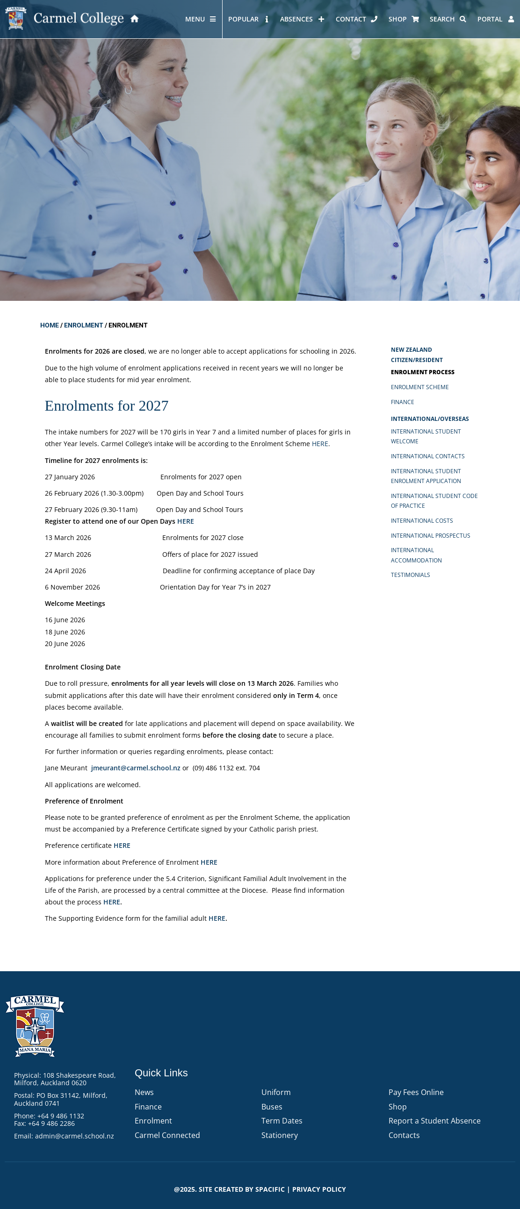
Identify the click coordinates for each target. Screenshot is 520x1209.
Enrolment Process (423, 372)
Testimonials (410, 575)
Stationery (279, 1135)
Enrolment (83, 325)
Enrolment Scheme (420, 387)
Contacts (404, 1135)
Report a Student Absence (435, 1121)
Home (49, 325)
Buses (271, 1107)
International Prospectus (430, 536)
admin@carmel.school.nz (74, 1135)
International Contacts (428, 456)
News (144, 1092)
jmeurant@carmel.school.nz (136, 767)
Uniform (276, 1092)
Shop (398, 1107)
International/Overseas (430, 419)
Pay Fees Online (416, 1092)
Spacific (270, 1189)
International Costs (422, 521)
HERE (185, 521)
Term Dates (282, 1121)
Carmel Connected (167, 1135)
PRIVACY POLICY (319, 1189)
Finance (402, 402)
